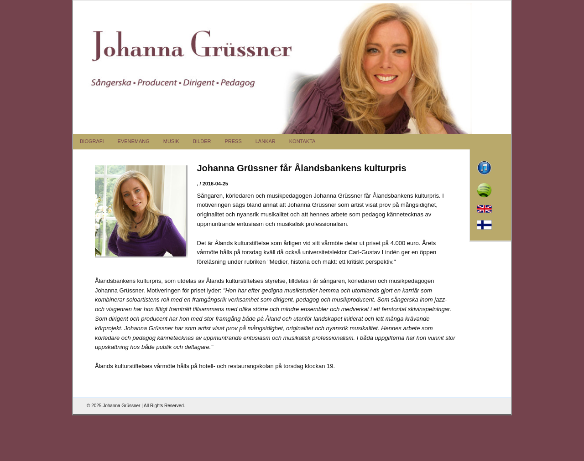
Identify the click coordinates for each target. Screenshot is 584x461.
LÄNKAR (266, 141)
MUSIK (171, 141)
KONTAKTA (302, 141)
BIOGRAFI (92, 141)
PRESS (232, 141)
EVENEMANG (134, 141)
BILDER (202, 141)
